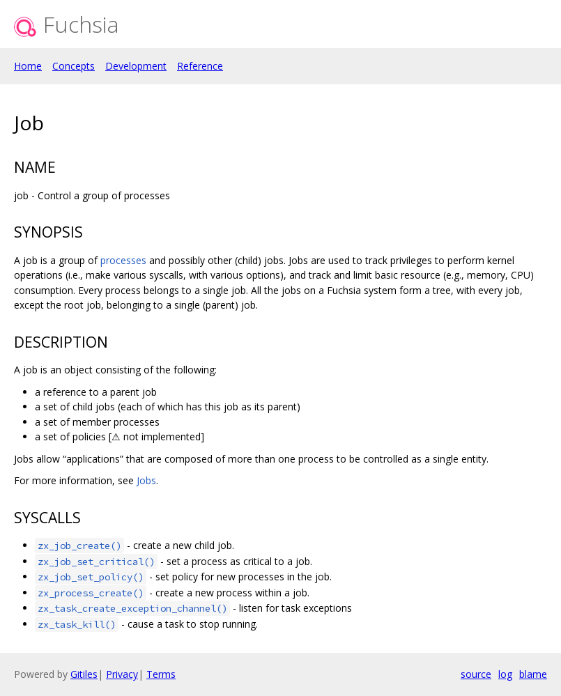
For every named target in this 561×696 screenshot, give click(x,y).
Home (28, 65)
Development (136, 65)
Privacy (122, 674)
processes (123, 260)
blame (533, 674)
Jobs (146, 480)
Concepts (73, 65)
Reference (200, 65)
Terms (161, 674)
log (505, 674)
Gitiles (84, 674)
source (476, 674)
